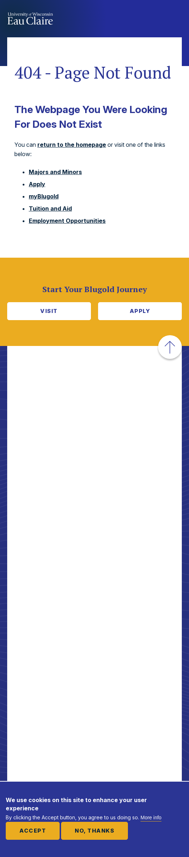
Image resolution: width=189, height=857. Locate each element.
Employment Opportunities (67, 220)
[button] (170, 347)
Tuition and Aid (50, 208)
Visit (49, 311)
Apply (37, 184)
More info (150, 817)
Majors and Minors (55, 171)
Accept (32, 830)
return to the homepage (71, 144)
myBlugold (44, 196)
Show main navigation (174, 19)
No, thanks (94, 830)
